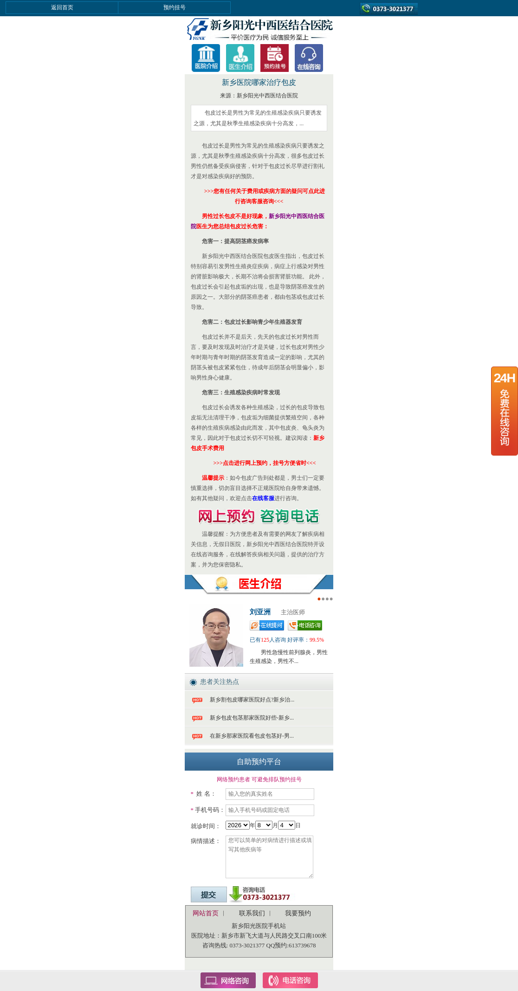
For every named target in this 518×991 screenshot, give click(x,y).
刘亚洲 (260, 612)
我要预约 (298, 913)
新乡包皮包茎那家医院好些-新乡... (252, 717)
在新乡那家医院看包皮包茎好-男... (252, 736)
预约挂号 (174, 7)
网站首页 (206, 913)
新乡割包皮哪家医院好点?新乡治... (252, 699)
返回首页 (62, 7)
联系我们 (252, 913)
